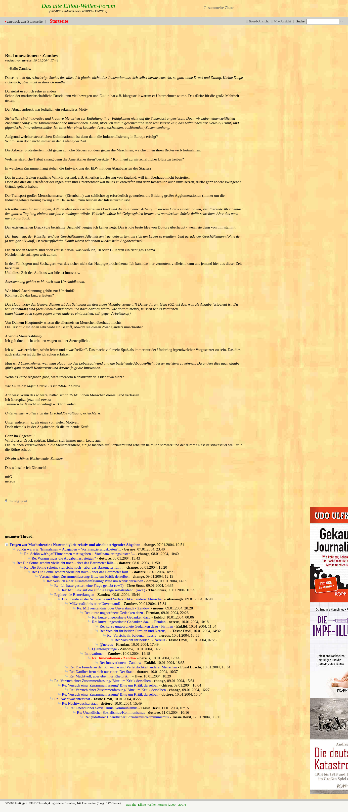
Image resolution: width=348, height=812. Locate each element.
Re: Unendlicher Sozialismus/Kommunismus (103, 708)
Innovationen (94, 654)
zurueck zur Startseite (24, 21)
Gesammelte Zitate (219, 8)
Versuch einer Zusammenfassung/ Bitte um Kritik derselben (84, 576)
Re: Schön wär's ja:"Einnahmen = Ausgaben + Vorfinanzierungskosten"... (79, 554)
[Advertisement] (219, 36)
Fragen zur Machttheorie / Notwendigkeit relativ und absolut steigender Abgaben (75, 545)
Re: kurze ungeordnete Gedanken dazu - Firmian (128, 622)
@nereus (106, 644)
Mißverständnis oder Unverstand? (94, 604)
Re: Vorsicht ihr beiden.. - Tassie (131, 635)
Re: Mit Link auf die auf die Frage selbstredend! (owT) (103, 590)
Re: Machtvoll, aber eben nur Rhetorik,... (100, 676)
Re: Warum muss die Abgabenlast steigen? (64, 558)
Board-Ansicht (257, 21)
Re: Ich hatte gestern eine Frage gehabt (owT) (88, 585)
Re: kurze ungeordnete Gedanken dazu (113, 613)
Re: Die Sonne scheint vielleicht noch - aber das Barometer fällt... (66, 563)
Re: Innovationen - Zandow (120, 663)
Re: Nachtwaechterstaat (72, 699)
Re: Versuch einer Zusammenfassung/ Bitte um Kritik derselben (95, 581)
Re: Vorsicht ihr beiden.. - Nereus (140, 640)
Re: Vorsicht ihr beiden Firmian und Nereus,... (134, 631)
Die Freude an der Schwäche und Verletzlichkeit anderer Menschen (112, 599)
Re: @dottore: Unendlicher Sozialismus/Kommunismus (126, 717)
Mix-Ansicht (281, 21)
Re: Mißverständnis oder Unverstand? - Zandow (113, 608)
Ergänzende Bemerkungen (74, 595)
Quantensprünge (104, 649)
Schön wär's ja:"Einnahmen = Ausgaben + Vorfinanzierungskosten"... (69, 549)
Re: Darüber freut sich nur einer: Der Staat (101, 672)
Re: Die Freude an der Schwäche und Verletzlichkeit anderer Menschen (123, 667)
